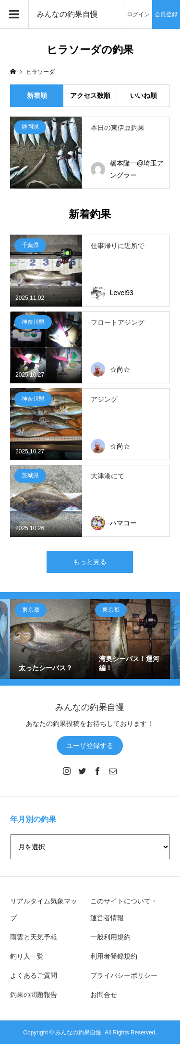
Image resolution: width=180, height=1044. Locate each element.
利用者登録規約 (113, 956)
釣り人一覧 (27, 956)
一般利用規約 (110, 937)
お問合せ (103, 994)
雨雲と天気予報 (33, 937)
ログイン (138, 14)
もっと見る (90, 562)
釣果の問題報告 (33, 994)
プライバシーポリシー (123, 975)
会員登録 (166, 14)
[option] (50, 639)
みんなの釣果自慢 (67, 14)
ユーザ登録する (89, 745)
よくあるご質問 (33, 975)
